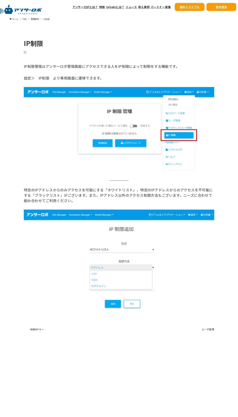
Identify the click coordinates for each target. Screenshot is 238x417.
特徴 (102, 7)
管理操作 (31, 53)
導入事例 (144, 7)
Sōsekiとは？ (115, 7)
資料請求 (221, 7)
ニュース (131, 7)
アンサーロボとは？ (85, 7)
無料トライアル (190, 7)
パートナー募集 (161, 7)
